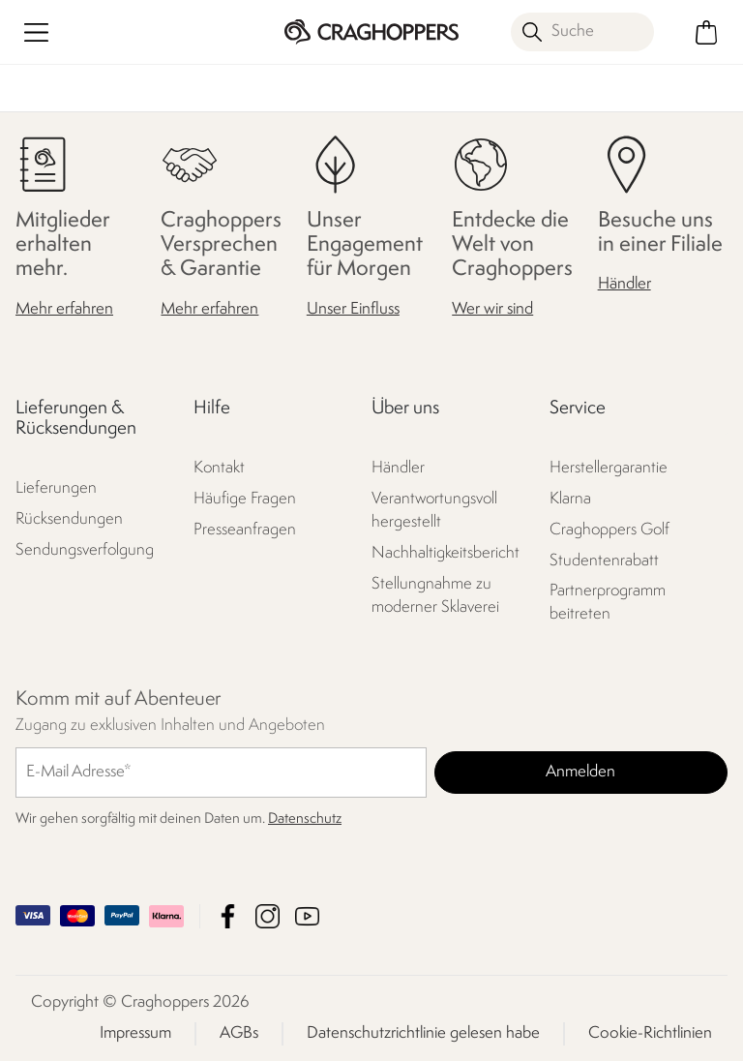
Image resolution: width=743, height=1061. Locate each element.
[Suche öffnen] (582, 32)
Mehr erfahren (64, 309)
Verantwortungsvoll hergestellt (434, 510)
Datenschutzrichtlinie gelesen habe (423, 1033)
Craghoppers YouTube (307, 916)
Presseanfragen (244, 530)
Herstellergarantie (609, 468)
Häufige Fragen (244, 499)
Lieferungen (56, 488)
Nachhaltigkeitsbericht (446, 553)
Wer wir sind (492, 309)
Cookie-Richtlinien (650, 1033)
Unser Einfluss (353, 309)
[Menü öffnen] (36, 32)
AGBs (239, 1033)
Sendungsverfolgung (84, 550)
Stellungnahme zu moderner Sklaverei (435, 596)
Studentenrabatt (604, 561)
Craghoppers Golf (609, 530)
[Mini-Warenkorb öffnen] (707, 32)
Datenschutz (305, 819)
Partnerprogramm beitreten (608, 602)
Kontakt (219, 468)
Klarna (570, 499)
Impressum (135, 1033)
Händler (624, 284)
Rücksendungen (69, 519)
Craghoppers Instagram (267, 916)
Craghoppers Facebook (228, 916)
